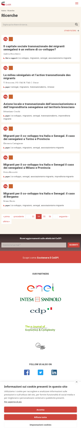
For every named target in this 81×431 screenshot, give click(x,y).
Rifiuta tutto (40, 417)
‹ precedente (18, 216)
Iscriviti (73, 245)
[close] (76, 382)
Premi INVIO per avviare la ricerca (77, 24)
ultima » (6, 221)
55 (44, 216)
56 (50, 216)
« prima (6, 216)
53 (33, 216)
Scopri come (41, 257)
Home (3, 11)
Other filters (70, 31)
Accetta (40, 409)
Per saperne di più (13, 401)
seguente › (63, 216)
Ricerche (11, 11)
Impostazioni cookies (40, 424)
